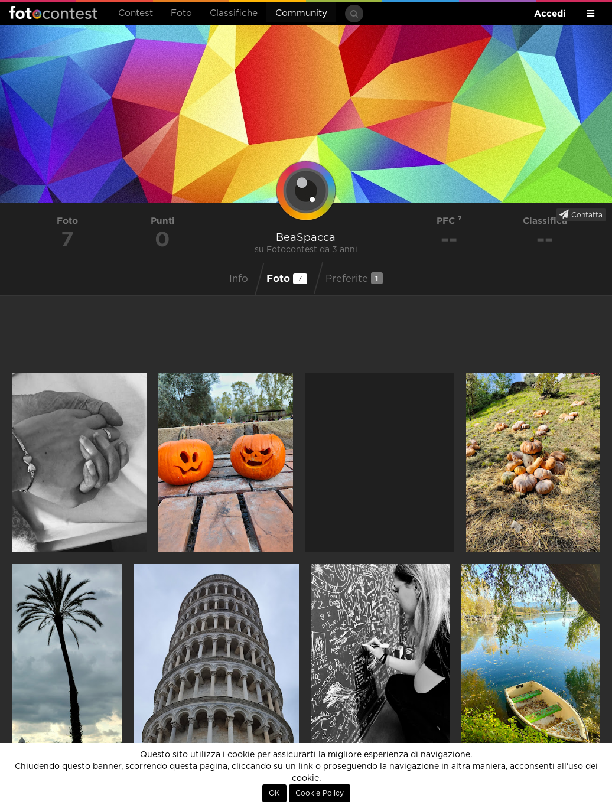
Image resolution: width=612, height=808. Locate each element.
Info (238, 279)
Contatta (581, 214)
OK (274, 793)
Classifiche (234, 13)
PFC (449, 221)
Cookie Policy (319, 793)
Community (301, 13)
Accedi (550, 13)
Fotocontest (53, 12)
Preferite (354, 278)
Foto (181, 13)
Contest (135, 13)
